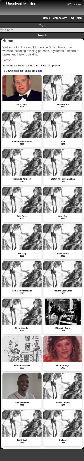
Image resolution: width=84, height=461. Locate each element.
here (40, 71)
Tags (42, 25)
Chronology (60, 18)
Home (46, 18)
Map (79, 18)
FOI (72, 18)
